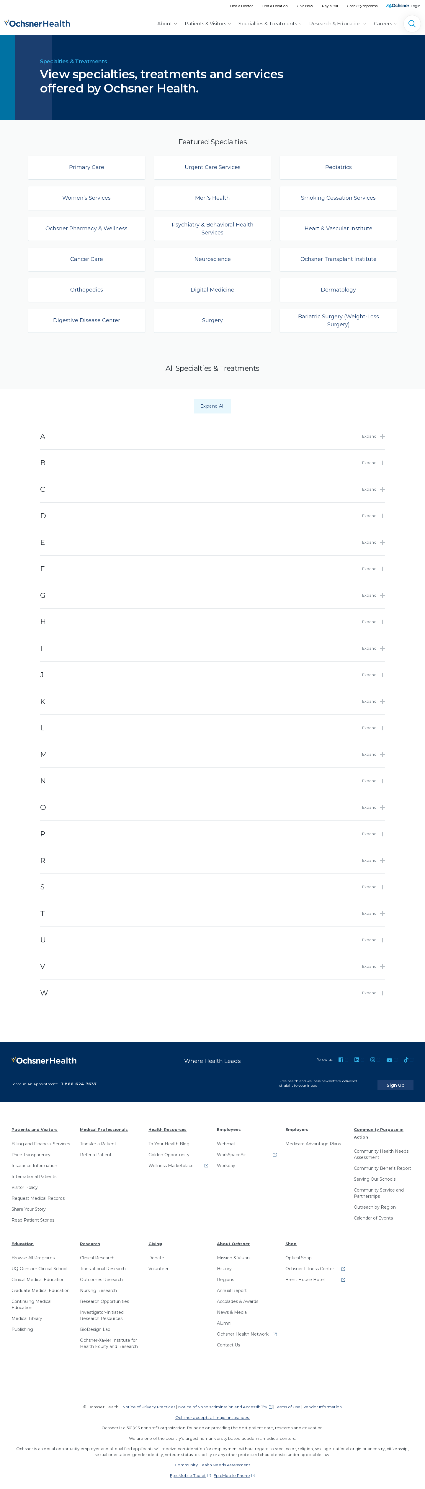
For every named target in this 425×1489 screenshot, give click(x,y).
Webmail (226, 1140)
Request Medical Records (38, 1194)
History (224, 1265)
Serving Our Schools (374, 1175)
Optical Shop (298, 1254)
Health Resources (167, 1126)
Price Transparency (31, 1151)
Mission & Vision (233, 1254)
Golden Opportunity (168, 1151)
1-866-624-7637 (79, 1080)
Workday (226, 1161)
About (164, 24)
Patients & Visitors (205, 24)
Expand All (212, 406)
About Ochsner (233, 1239)
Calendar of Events (373, 1214)
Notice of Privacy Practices (148, 1403)
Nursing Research (98, 1287)
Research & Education (335, 24)
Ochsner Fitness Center (309, 1265)
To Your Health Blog (168, 1140)
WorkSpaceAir (231, 1151)
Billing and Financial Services (41, 1140)
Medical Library (27, 1315)
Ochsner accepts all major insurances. (212, 1413)
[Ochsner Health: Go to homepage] (37, 22)
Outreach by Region (375, 1203)
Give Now (305, 6)
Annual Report (232, 1287)
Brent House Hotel (305, 1276)
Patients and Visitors (35, 1126)
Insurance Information (34, 1161)
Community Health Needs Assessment (381, 1151)
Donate (156, 1254)
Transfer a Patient (98, 1140)
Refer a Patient (96, 1151)
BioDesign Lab (95, 1325)
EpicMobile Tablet (188, 1471)
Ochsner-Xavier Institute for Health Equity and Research (109, 1340)
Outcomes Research (101, 1276)
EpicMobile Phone (232, 1471)
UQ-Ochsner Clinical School (39, 1265)
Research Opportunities (104, 1298)
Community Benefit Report (382, 1164)
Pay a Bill (330, 6)
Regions (225, 1276)
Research (90, 1239)
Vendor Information (322, 1403)
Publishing (22, 1325)
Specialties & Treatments (267, 24)
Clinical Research (97, 1254)
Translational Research (103, 1265)
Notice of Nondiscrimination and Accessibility (222, 1403)
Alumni (224, 1319)
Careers (383, 24)
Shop (291, 1239)
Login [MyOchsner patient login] (416, 6)
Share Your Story (29, 1205)
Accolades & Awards (237, 1298)
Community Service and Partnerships (379, 1189)
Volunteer (158, 1265)
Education (23, 1239)
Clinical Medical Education (38, 1276)
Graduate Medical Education (41, 1287)
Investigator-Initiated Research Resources (102, 1312)
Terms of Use (287, 1403)
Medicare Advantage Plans (313, 1140)
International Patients (34, 1172)
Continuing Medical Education (31, 1301)
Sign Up (402, 1081)
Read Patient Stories (33, 1216)
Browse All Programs (33, 1254)
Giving (155, 1239)
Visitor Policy (25, 1183)
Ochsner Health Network (243, 1330)
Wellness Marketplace (171, 1161)
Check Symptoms (362, 6)
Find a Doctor (241, 6)
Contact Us (228, 1341)
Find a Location (275, 6)
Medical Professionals (104, 1126)
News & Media (232, 1308)
